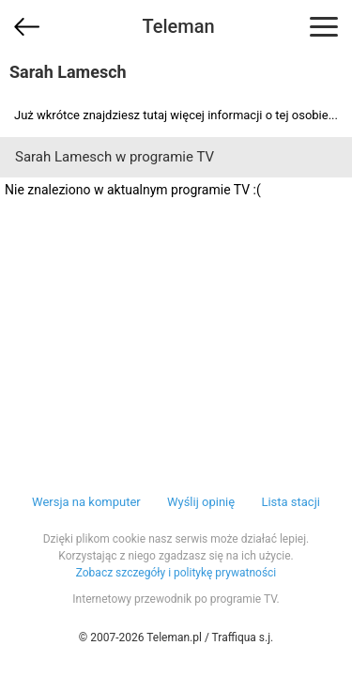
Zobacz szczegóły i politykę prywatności (176, 572)
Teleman (178, 26)
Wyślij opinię (201, 502)
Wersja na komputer (86, 502)
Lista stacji (290, 502)
